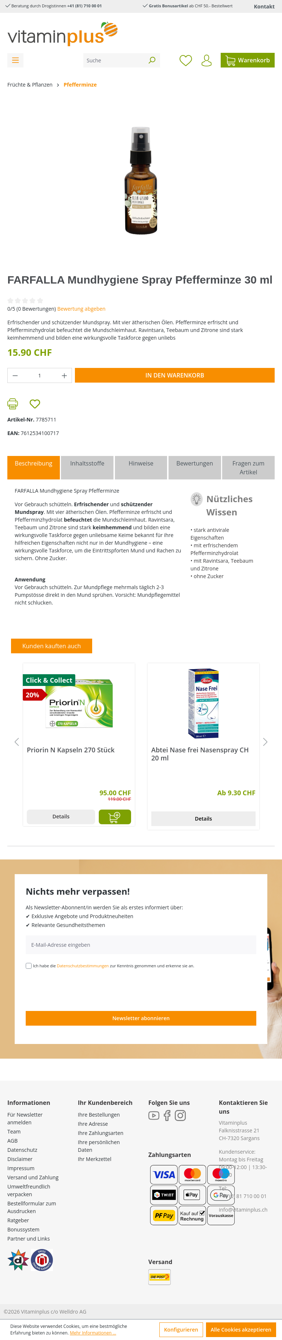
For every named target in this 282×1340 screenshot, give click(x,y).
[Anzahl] (39, 375)
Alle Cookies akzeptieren (241, 1329)
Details (61, 816)
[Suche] (113, 60)
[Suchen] (151, 60)
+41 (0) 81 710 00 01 (243, 1196)
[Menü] (15, 60)
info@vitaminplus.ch (243, 1209)
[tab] (33, 467)
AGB (12, 1140)
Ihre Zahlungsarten (100, 1132)
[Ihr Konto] (206, 60)
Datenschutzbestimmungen (83, 965)
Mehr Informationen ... (93, 1333)
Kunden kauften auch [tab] (51, 646)
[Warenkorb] (248, 60)
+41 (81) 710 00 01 (84, 5)
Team (14, 1131)
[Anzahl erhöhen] (64, 375)
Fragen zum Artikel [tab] (248, 467)
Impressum (21, 1168)
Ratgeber (18, 1220)
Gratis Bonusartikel (168, 5)
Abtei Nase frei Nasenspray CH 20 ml (200, 754)
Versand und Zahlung (32, 1177)
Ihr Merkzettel (94, 1158)
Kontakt (264, 6)
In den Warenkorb (174, 375)
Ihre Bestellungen (99, 1114)
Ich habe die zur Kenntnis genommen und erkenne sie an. (114, 965)
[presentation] (81, 989)
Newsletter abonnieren (141, 1018)
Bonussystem (23, 1229)
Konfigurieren (181, 1329)
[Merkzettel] (186, 60)
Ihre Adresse (93, 1123)
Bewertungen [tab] (194, 463)
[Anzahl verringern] (15, 375)
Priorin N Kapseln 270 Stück (71, 750)
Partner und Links (28, 1238)
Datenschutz (22, 1149)
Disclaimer (19, 1158)
